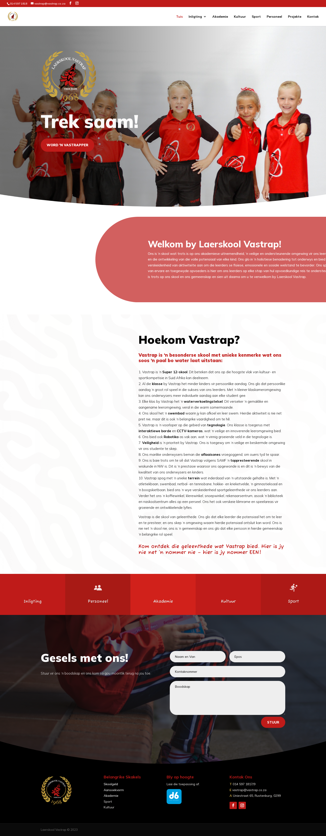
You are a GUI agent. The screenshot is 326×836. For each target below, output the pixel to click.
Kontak (313, 17)
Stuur (273, 722)
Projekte (294, 17)
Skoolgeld (111, 784)
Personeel (274, 17)
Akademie (220, 17)
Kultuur (240, 17)
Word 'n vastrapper (67, 145)
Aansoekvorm (114, 790)
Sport (256, 17)
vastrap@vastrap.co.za (249, 790)
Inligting (195, 17)
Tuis (179, 17)
